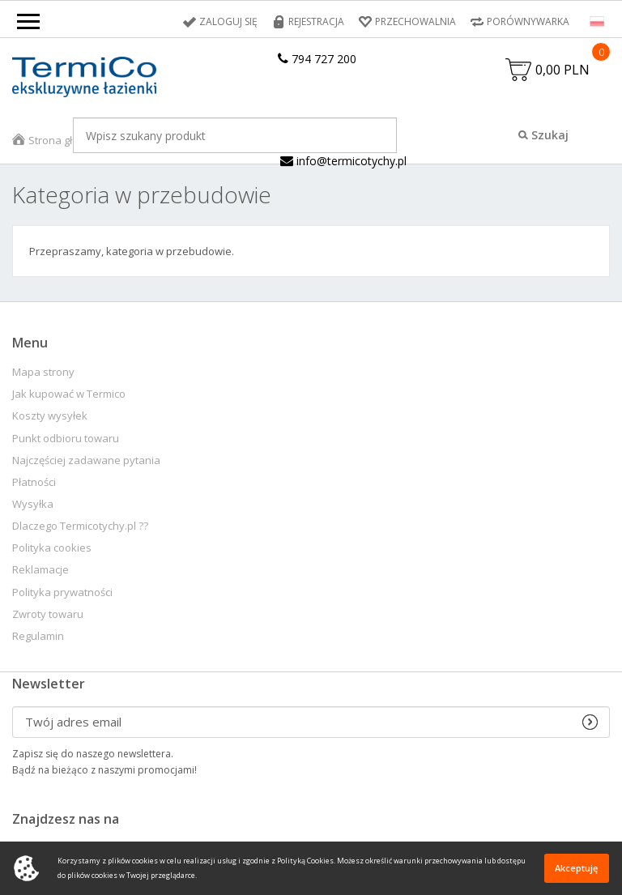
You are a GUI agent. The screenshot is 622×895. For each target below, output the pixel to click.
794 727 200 (317, 58)
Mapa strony (43, 372)
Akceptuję (576, 868)
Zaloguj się (228, 21)
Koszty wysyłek (49, 416)
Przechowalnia (415, 21)
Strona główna (64, 140)
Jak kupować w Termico (69, 394)
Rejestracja (316, 21)
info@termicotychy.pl (343, 160)
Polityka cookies (52, 548)
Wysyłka (32, 504)
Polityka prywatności (62, 592)
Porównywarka (528, 21)
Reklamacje (40, 570)
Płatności (34, 482)
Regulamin (38, 636)
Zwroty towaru (47, 614)
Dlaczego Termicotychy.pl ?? (80, 526)
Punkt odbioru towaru (65, 439)
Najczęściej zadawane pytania (86, 460)
